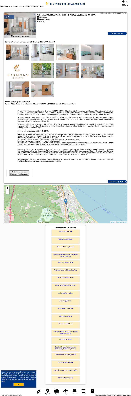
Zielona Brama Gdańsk (66, 239)
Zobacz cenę (117, 33)
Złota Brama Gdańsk (65, 316)
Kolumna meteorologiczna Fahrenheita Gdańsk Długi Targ (65, 255)
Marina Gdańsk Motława (65, 293)
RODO (3, 381)
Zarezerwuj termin (117, 181)
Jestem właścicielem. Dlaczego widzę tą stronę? (19, 173)
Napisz (128, 395)
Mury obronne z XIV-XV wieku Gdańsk (65, 370)
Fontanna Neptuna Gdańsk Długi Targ (65, 270)
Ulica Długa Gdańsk (65, 301)
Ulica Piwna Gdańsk (65, 339)
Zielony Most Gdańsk (65, 231)
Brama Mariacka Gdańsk (65, 308)
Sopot (7, 17)
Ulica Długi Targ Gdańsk (65, 262)
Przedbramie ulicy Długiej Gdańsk (65, 355)
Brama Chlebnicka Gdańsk (65, 278)
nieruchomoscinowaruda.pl (65, 3)
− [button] (7, 192)
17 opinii (65, 104)
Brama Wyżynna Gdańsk (65, 362)
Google (4, 374)
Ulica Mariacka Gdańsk (65, 324)
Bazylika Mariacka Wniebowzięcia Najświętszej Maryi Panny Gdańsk (65, 348)
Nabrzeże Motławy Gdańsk (65, 247)
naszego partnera (54, 161)
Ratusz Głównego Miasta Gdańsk (65, 285)
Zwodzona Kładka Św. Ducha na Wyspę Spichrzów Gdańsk (66, 332)
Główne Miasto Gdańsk (65, 378)
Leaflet (112, 222)
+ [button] (7, 188)
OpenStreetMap (121, 222)
